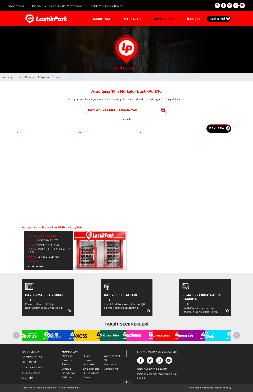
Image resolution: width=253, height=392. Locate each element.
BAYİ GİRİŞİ (217, 19)
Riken (86, 356)
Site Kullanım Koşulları (152, 368)
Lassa (87, 360)
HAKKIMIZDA (101, 19)
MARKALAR (132, 19)
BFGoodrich (91, 373)
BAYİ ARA (219, 128)
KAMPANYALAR (32, 357)
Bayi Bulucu (26, 77)
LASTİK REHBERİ (32, 367)
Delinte (66, 377)
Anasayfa (9, 77)
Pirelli (65, 364)
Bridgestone (91, 368)
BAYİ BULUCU (164, 19)
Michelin (67, 356)
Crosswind (111, 368)
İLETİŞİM (193, 19)
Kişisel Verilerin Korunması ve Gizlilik (157, 376)
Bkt (106, 360)
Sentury (67, 360)
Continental (112, 356)
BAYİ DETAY (36, 266)
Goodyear (68, 373)
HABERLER (29, 362)
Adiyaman (44, 77)
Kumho (87, 377)
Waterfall (89, 364)
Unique (66, 368)
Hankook (110, 364)
